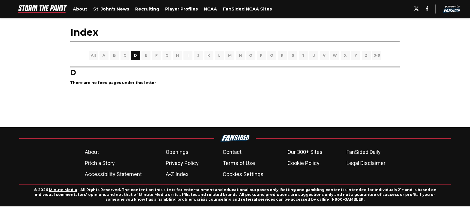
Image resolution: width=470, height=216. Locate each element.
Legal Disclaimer (366, 163)
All (93, 55)
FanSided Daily (364, 152)
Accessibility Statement (113, 174)
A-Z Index (177, 174)
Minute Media (63, 190)
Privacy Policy (182, 163)
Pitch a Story (100, 163)
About (92, 152)
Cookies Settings (243, 174)
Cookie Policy (303, 163)
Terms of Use (239, 163)
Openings (177, 152)
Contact (232, 152)
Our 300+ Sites (305, 152)
